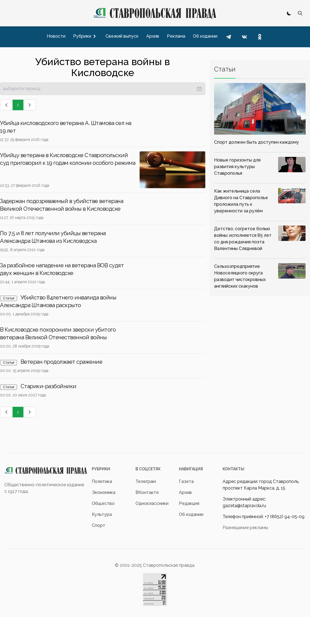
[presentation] (102, 88)
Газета (186, 481)
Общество (103, 503)
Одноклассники (151, 503)
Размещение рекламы (245, 527)
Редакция (189, 503)
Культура (102, 514)
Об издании (191, 514)
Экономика (103, 492)
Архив (185, 492)
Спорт (98, 525)
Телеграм (145, 481)
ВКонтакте (147, 492)
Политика (102, 481)
